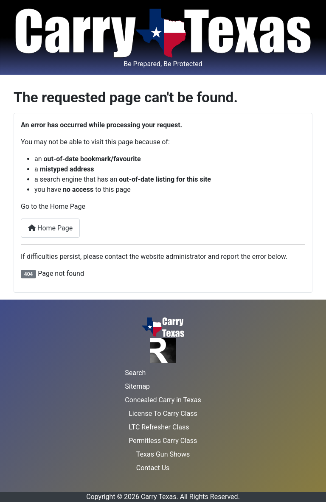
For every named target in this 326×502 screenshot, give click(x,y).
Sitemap (137, 386)
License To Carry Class (163, 413)
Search (135, 373)
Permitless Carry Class (163, 441)
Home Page (50, 228)
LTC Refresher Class (159, 427)
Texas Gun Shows (163, 454)
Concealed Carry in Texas (163, 400)
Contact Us (153, 468)
